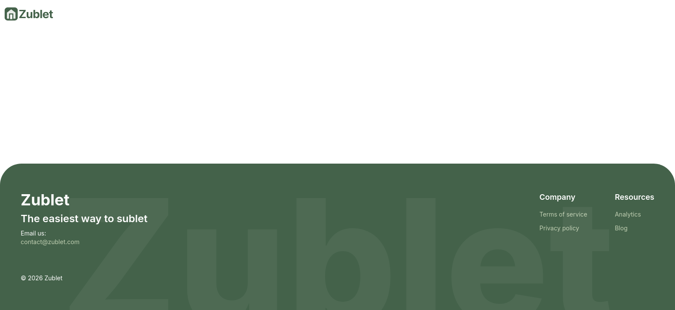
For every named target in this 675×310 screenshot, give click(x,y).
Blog (621, 228)
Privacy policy (559, 228)
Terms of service (563, 214)
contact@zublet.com (50, 241)
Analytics (628, 214)
